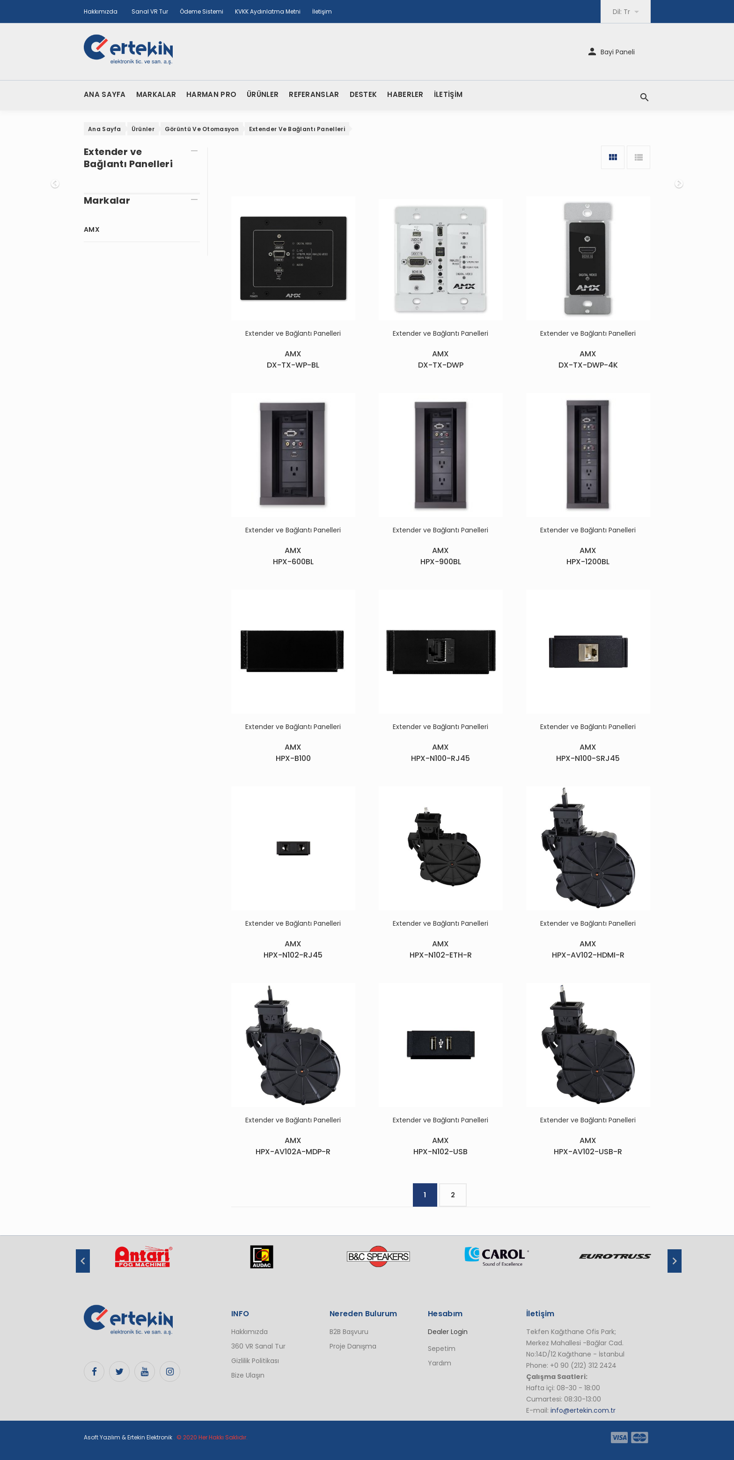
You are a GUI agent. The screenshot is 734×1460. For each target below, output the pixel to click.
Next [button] (675, 1261)
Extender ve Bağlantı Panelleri (297, 129)
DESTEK (363, 94)
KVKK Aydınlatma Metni (268, 11)
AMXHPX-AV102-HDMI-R (588, 949)
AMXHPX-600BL (293, 556)
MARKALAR (156, 94)
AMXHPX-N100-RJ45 (440, 753)
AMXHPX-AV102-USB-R (588, 1146)
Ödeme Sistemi (201, 11)
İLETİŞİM (448, 94)
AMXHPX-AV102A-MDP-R (293, 1146)
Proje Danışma (353, 1346)
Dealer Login (448, 1331)
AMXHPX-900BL (440, 556)
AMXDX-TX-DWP (440, 359)
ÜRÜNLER (263, 94)
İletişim (322, 11)
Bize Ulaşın (247, 1375)
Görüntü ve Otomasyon (202, 129)
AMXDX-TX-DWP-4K (588, 359)
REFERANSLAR (314, 94)
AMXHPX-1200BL (587, 556)
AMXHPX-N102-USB (440, 1146)
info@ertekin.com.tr (583, 1410)
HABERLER (405, 94)
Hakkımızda (100, 11)
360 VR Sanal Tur (258, 1346)
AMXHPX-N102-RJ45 (293, 949)
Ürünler (143, 129)
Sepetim (441, 1348)
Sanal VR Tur (150, 11)
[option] (143, 1261)
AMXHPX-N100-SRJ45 (588, 753)
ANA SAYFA (105, 94)
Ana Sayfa (104, 129)
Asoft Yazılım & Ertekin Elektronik (128, 1437)
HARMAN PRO (211, 94)
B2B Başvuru (349, 1331)
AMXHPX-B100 (293, 753)
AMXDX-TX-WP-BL (293, 359)
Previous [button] (83, 1261)
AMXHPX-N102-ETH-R (441, 949)
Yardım (439, 1363)
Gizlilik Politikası (255, 1360)
